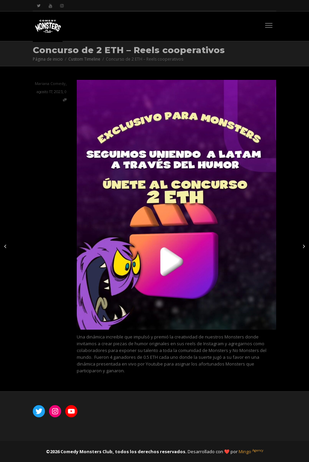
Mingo (251, 451)
